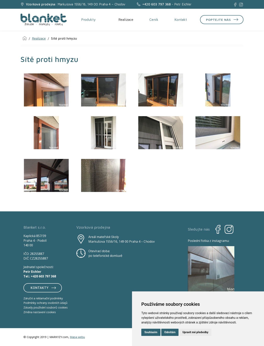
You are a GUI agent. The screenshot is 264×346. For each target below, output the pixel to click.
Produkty (88, 20)
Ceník (153, 20)
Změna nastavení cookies (39, 312)
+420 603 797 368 (43, 276)
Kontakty (44, 288)
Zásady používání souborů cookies (45, 307)
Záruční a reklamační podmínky (43, 298)
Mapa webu (77, 337)
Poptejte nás (223, 19)
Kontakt (180, 20)
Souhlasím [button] (150, 332)
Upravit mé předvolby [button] (195, 332)
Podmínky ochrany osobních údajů (45, 303)
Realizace (125, 20)
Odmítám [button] (170, 332)
